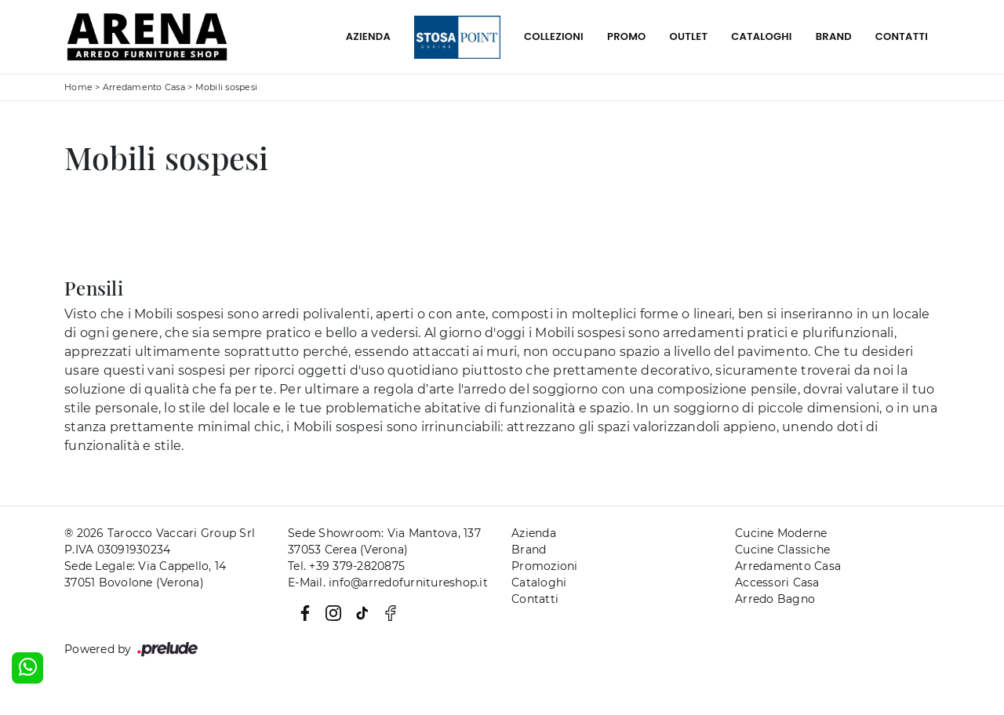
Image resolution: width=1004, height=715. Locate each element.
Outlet (689, 36)
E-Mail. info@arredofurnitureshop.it (388, 582)
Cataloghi (761, 36)
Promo (626, 36)
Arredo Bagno (775, 599)
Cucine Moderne (781, 533)
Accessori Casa (777, 582)
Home (78, 87)
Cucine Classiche (782, 550)
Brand (834, 36)
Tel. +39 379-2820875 (346, 566)
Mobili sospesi (226, 87)
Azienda (368, 36)
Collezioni (554, 36)
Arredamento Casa (144, 87)
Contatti (901, 36)
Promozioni (544, 566)
